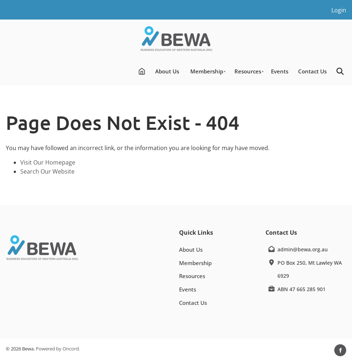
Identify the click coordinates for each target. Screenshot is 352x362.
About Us (167, 71)
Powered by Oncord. (58, 348)
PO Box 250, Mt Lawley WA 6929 (309, 269)
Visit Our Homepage (47, 162)
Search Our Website (47, 171)
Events (279, 71)
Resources (247, 71)
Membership (206, 71)
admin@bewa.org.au (302, 249)
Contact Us (312, 71)
